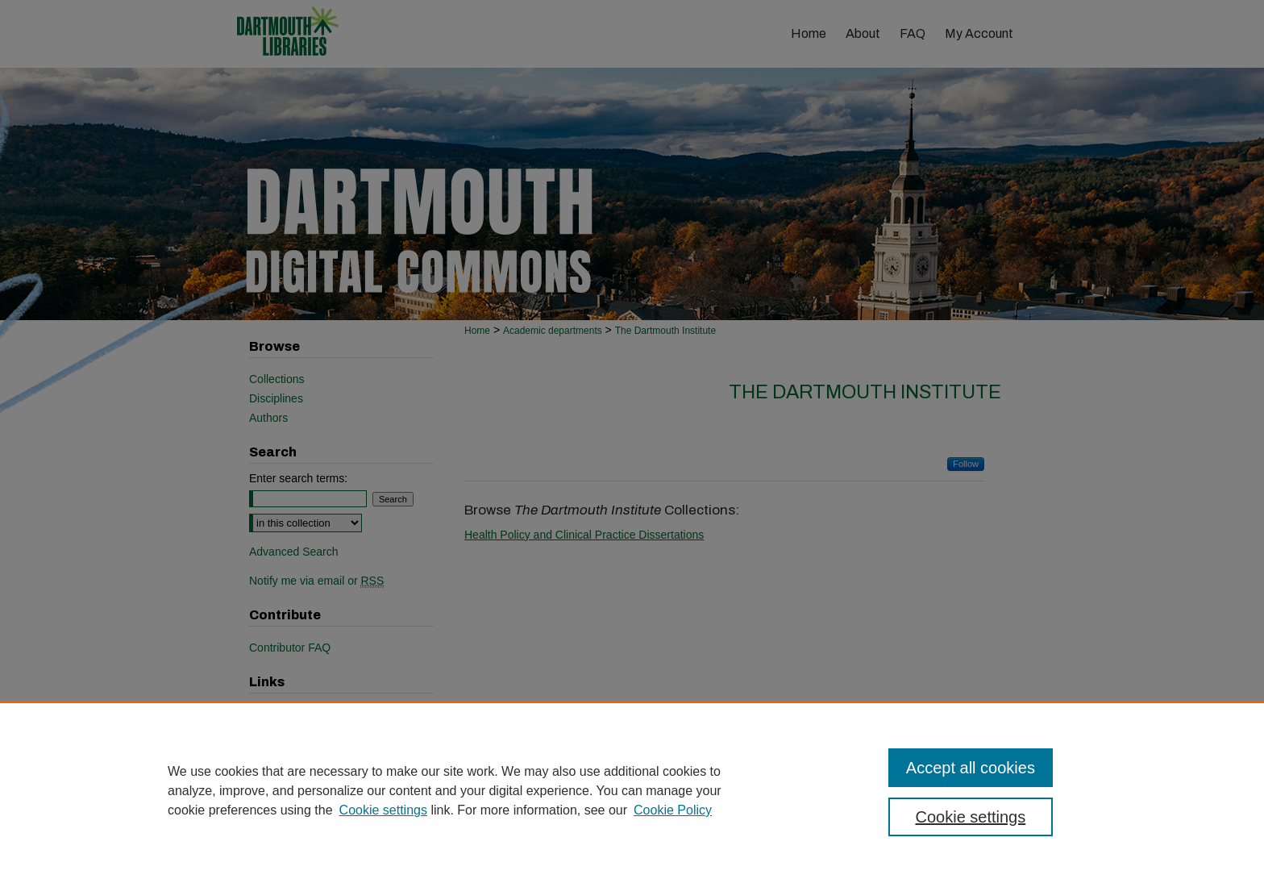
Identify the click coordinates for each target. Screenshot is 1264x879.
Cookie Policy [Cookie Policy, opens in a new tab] (673, 810)
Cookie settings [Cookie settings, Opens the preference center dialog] (971, 817)
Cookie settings (383, 810)
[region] (632, 790)
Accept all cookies (970, 768)
